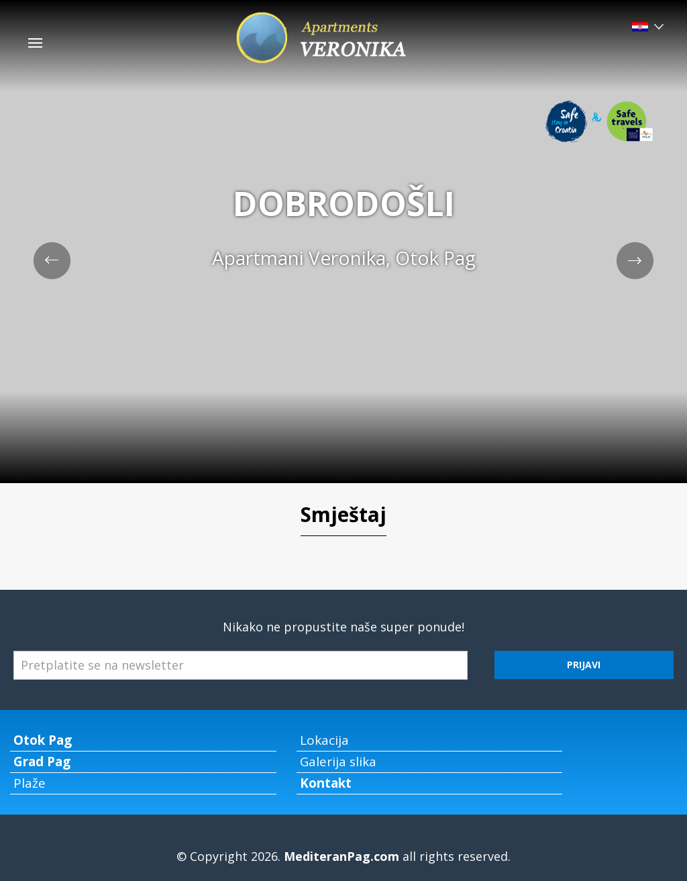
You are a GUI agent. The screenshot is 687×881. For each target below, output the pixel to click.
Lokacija (324, 740)
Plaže (29, 783)
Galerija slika (338, 761)
